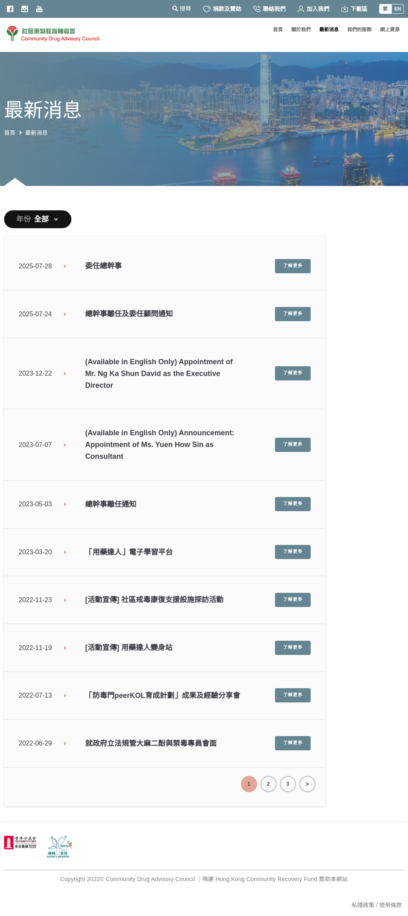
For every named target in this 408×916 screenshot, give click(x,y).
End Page (307, 784)
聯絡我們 (269, 9)
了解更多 (293, 266)
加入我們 (313, 9)
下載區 (354, 9)
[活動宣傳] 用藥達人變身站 (128, 648)
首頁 (9, 133)
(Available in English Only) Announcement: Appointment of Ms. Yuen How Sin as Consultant (159, 444)
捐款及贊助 (222, 9)
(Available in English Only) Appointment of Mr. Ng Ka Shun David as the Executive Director (159, 373)
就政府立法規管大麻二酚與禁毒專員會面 (151, 743)
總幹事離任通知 (110, 504)
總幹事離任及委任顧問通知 (129, 314)
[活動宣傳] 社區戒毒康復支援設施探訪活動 (154, 600)
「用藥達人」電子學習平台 (129, 552)
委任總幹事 (103, 266)
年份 (23, 219)
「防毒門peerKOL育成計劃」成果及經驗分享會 (162, 695)
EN (397, 9)
